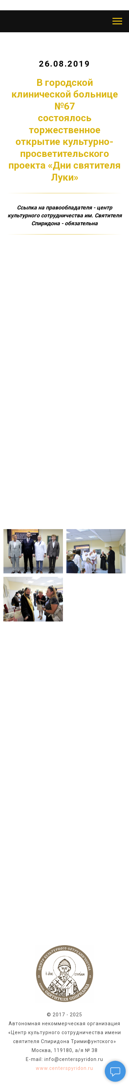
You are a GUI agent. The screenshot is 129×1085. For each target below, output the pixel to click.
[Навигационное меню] (117, 21)
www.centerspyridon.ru (64, 1068)
